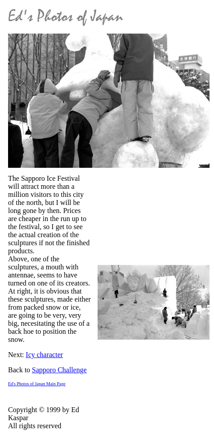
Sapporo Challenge (59, 370)
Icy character (44, 354)
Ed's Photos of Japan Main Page (36, 383)
